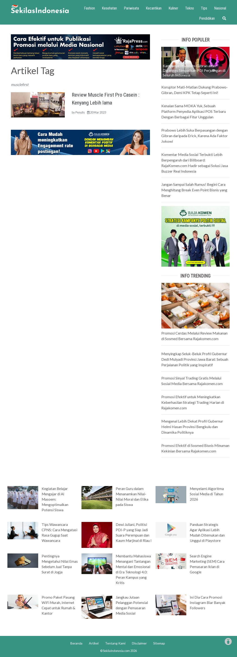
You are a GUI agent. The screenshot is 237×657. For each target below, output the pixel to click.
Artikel (94, 643)
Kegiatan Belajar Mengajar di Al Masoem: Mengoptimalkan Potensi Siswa (55, 499)
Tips (204, 8)
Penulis (80, 112)
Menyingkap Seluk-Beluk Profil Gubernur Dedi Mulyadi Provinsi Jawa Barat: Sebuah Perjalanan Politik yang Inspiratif (194, 359)
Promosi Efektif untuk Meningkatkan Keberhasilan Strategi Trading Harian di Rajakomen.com (192, 402)
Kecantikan (154, 8)
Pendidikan (207, 18)
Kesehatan (109, 8)
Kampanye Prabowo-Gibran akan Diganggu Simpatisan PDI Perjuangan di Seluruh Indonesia (194, 70)
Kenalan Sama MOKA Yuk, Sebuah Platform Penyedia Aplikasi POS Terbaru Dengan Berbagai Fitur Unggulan (193, 111)
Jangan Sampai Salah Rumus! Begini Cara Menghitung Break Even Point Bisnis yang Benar (194, 190)
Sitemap (159, 643)
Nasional (220, 8)
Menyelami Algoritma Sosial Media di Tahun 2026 (207, 493)
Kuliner (173, 8)
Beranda (76, 643)
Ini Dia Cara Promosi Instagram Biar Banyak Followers (207, 602)
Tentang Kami (115, 643)
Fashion (89, 8)
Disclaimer (139, 643)
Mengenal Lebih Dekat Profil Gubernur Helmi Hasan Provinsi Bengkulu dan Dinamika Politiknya (192, 426)
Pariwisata (131, 8)
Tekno (189, 8)
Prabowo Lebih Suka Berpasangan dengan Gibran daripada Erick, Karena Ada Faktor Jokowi (194, 135)
